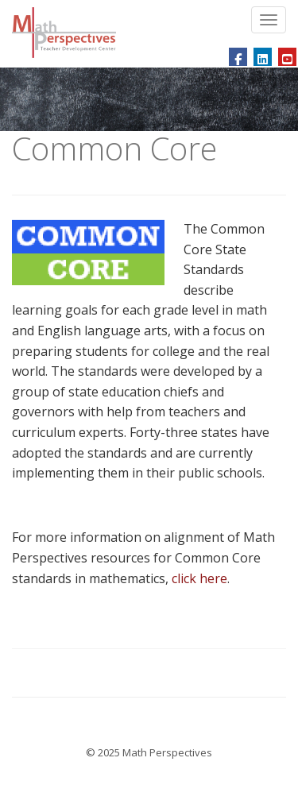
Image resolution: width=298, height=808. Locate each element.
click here (199, 578)
